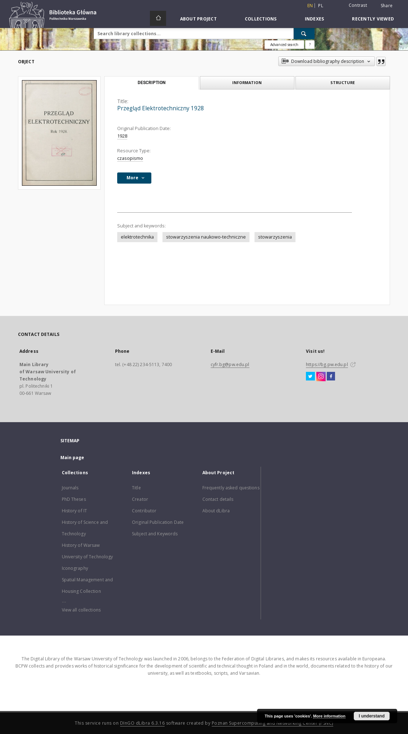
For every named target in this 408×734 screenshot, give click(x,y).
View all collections (81, 610)
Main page (72, 457)
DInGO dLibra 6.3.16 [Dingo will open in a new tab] (142, 723)
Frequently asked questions (231, 488)
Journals (70, 488)
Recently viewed (373, 19)
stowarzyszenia (275, 237)
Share (387, 6)
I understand (372, 716)
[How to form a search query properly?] (310, 44)
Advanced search (284, 44)
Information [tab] (247, 82)
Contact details (218, 499)
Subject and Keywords (155, 534)
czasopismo (130, 158)
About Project (198, 19)
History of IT (74, 511)
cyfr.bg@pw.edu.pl (230, 364)
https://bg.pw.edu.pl (327, 364)
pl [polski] (320, 5)
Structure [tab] (342, 82)
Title (136, 488)
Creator (140, 499)
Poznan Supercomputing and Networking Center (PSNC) (272, 723)
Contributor (144, 511)
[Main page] (158, 18)
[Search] (304, 33)
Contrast (358, 5)
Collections (261, 19)
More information (329, 716)
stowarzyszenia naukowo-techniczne (206, 237)
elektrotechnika (137, 237)
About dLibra (216, 511)
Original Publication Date (158, 522)
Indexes (314, 19)
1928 (122, 136)
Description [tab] (151, 82)
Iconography (75, 568)
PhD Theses (74, 499)
